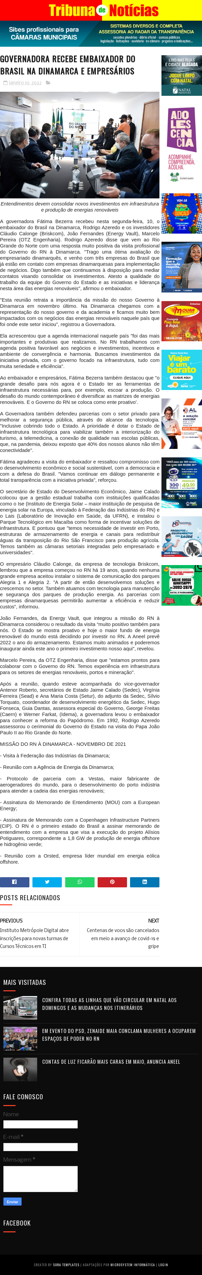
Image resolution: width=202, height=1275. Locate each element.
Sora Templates (66, 1264)
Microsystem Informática (132, 1264)
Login (163, 1264)
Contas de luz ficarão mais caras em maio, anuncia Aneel (111, 1061)
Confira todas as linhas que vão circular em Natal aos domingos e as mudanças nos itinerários (109, 1003)
